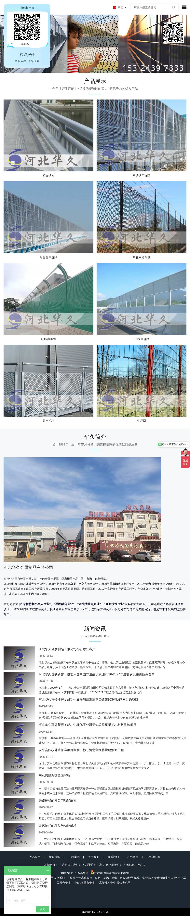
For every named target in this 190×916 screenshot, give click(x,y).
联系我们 (113, 856)
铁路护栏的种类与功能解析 (57, 800)
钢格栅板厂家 (114, 864)
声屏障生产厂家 (71, 864)
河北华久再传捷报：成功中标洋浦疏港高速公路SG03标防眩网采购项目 (88, 699)
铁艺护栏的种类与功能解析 (57, 825)
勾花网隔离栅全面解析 (54, 775)
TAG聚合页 (154, 856)
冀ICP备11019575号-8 (74, 873)
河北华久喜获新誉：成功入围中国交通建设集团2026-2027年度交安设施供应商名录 (97, 674)
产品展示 (34, 856)
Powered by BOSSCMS (95, 911)
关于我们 (93, 856)
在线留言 (132, 856)
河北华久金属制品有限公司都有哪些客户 (67, 649)
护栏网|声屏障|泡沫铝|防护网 (110, 873)
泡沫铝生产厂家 (136, 864)
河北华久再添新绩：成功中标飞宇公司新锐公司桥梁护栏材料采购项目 (87, 724)
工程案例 (74, 856)
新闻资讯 (54, 856)
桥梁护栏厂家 (93, 864)
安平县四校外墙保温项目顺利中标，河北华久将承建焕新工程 (81, 750)
